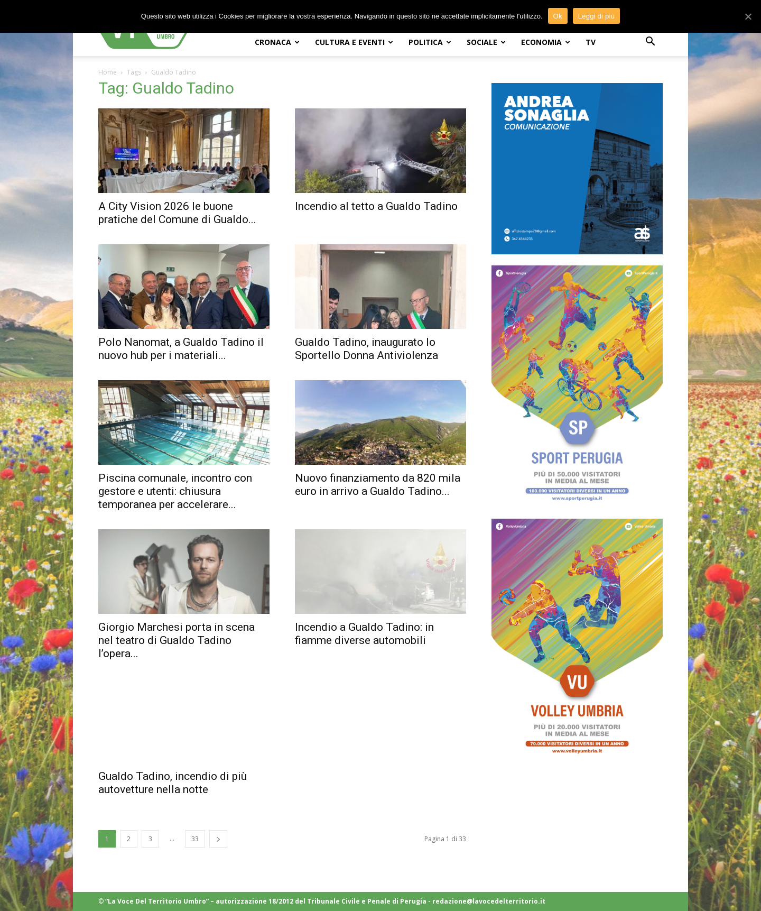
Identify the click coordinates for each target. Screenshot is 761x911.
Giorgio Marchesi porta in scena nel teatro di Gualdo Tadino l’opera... (176, 640)
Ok (557, 16)
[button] (650, 43)
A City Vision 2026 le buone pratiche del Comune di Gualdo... (177, 213)
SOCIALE (486, 42)
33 (195, 838)
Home (107, 72)
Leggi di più (596, 16)
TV (591, 42)
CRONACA (277, 42)
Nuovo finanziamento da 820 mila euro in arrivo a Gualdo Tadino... (377, 485)
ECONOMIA (545, 42)
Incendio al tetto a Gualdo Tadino (376, 206)
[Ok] (748, 16)
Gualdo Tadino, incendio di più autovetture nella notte (172, 783)
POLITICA (430, 42)
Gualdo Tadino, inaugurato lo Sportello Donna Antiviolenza (366, 349)
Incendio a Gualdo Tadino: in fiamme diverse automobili (364, 634)
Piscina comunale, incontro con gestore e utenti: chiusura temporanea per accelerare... (175, 491)
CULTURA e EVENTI (354, 42)
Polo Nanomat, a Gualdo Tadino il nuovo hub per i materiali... (181, 349)
